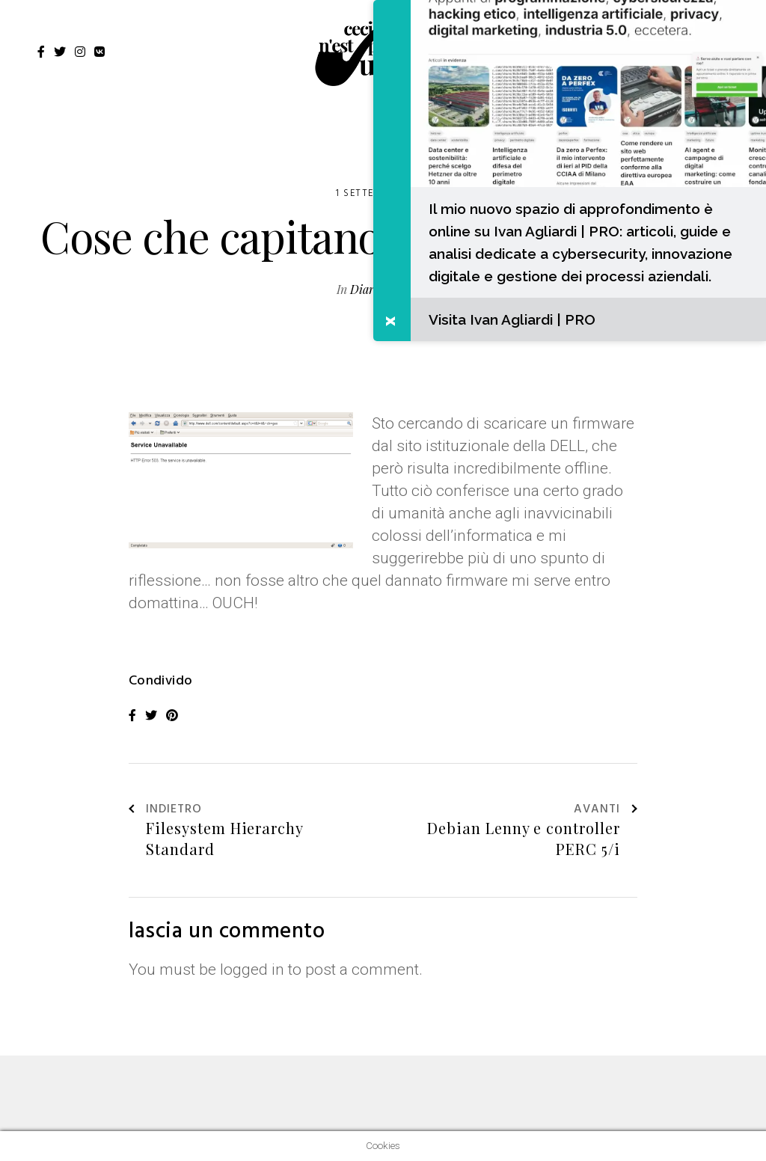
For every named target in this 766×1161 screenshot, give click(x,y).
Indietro (165, 810)
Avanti (605, 810)
